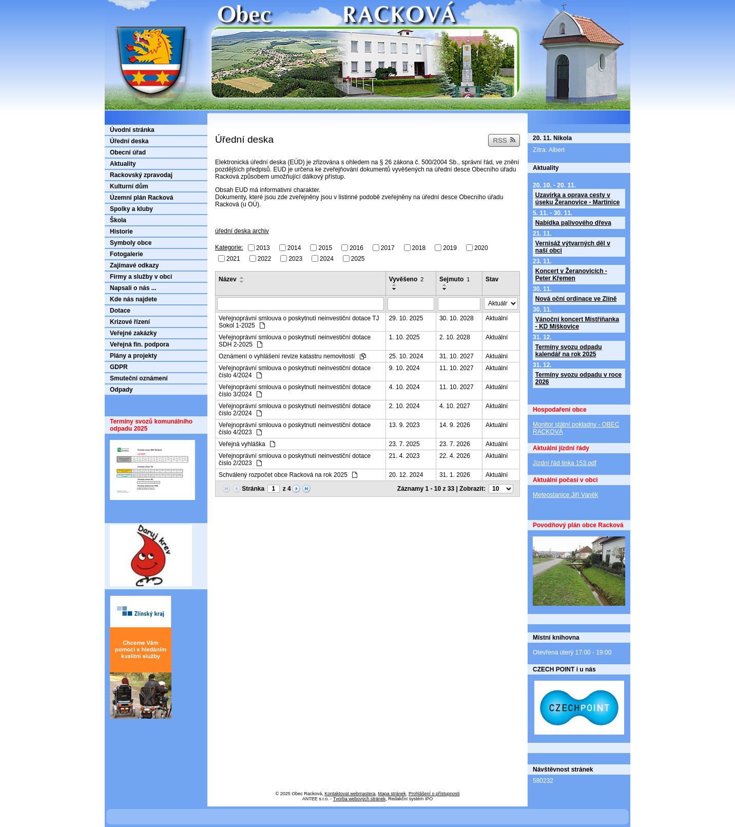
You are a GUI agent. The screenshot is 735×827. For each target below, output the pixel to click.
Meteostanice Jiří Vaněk (565, 494)
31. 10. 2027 (456, 356)
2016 (356, 248)
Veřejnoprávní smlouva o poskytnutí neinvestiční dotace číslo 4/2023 (295, 428)
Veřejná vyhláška (247, 444)
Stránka (253, 488)
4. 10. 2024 (404, 387)
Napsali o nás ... (133, 288)
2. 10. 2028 (454, 337)
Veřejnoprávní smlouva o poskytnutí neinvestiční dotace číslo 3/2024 (295, 390)
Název (228, 279)
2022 (265, 258)
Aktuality (123, 163)
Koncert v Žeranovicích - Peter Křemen (571, 274)
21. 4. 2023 (404, 455)
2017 (388, 248)
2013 (263, 248)
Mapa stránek (392, 793)
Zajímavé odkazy (134, 265)
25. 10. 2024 (406, 356)
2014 (294, 248)
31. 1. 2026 (454, 474)
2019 (450, 248)
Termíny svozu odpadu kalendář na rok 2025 (568, 350)
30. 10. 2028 (456, 318)
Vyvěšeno (406, 279)
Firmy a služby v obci (141, 276)
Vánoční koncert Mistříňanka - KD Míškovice (577, 323)
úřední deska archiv (242, 231)
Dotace (120, 310)
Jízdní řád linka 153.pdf (564, 463)
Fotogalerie (126, 254)
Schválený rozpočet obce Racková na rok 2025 (288, 474)
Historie (121, 231)
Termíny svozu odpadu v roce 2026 (578, 378)
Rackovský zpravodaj (141, 175)
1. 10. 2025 (404, 337)
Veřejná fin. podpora (139, 344)
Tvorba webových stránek (359, 798)
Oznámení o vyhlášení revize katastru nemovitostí (292, 356)
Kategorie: (229, 247)
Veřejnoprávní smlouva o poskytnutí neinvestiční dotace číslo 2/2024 (295, 409)
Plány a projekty (133, 355)
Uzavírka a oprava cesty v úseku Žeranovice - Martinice (577, 198)
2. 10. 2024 (404, 406)
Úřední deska (129, 141)
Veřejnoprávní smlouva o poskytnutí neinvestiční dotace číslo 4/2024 (295, 371)
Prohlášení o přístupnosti (434, 793)
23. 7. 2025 (404, 444)
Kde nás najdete (133, 299)
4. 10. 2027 (454, 406)
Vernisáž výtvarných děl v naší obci (572, 247)
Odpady (121, 389)
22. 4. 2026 (454, 455)
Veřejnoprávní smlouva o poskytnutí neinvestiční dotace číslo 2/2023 (295, 459)
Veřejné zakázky (133, 333)
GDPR (119, 367)
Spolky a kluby (131, 209)
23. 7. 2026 (454, 444)
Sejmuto (454, 279)
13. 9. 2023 (404, 425)
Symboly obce (130, 242)
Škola (118, 220)
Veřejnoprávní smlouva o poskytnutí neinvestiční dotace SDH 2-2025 (295, 341)
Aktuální (497, 318)
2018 (419, 248)
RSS (504, 140)
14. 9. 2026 (454, 425)
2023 (295, 258)
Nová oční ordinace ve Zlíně (576, 298)
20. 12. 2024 (406, 474)
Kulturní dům (129, 186)
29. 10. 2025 (406, 318)
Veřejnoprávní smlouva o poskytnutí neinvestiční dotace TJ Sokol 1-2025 (299, 322)
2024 (327, 258)
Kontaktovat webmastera (349, 793)
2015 (325, 248)
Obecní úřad (128, 152)
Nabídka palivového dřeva (573, 222)
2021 (233, 258)
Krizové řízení (130, 321)
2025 (358, 258)
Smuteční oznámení (139, 378)
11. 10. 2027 (456, 368)
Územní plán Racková (141, 197)
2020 (481, 248)
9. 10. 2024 (404, 368)
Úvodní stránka (132, 129)
